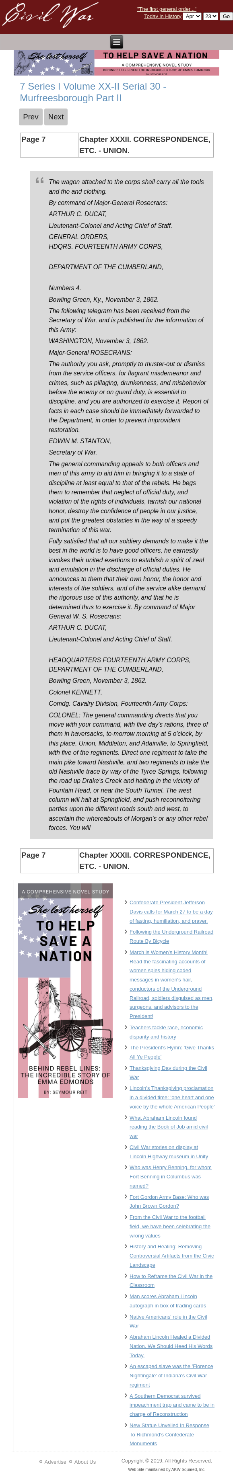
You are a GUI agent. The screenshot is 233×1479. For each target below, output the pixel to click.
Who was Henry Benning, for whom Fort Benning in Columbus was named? (171, 1176)
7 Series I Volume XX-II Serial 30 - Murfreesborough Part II (93, 92)
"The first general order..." (166, 9)
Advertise (55, 1462)
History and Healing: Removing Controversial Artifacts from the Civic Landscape (172, 1255)
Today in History (162, 16)
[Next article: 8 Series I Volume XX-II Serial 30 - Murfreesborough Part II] (56, 117)
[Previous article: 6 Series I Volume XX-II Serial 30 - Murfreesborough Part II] (31, 117)
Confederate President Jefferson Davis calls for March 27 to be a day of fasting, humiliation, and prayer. (171, 911)
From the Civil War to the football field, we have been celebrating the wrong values (170, 1226)
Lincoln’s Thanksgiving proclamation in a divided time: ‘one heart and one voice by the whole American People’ (172, 1097)
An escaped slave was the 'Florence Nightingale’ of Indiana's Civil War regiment (171, 1375)
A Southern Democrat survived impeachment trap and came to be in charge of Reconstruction (172, 1405)
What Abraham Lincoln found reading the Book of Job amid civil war (169, 1127)
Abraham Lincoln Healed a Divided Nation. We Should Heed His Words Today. (171, 1346)
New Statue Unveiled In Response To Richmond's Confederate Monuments (169, 1434)
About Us (85, 1462)
